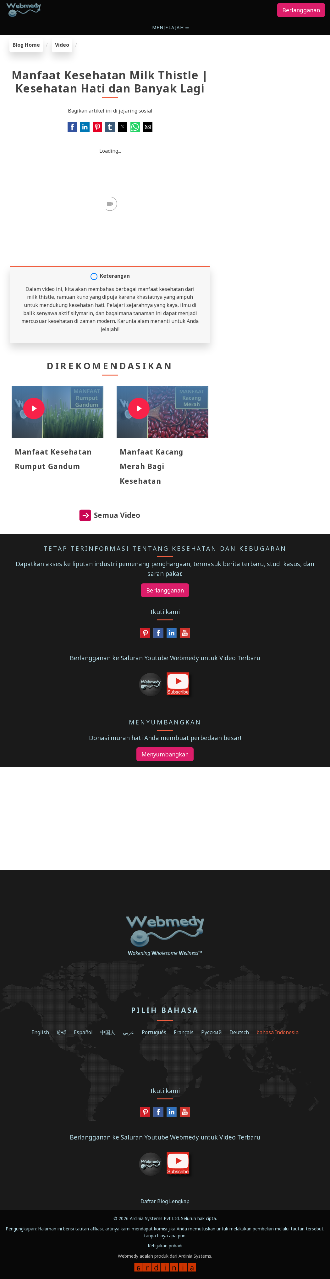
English (40, 1032)
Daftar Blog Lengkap (165, 1201)
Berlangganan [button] (301, 10)
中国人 (107, 1032)
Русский (211, 1032)
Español (83, 1032)
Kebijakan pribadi (165, 1246)
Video (62, 44)
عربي (128, 1032)
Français (184, 1032)
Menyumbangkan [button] (165, 754)
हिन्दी (61, 1032)
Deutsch (239, 1032)
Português (154, 1032)
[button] (171, 27)
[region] (275, 77)
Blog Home (26, 44)
